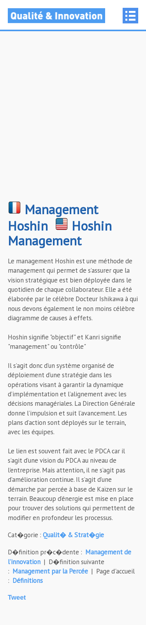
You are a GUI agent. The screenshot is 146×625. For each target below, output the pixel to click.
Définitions (27, 580)
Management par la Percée (50, 571)
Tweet (17, 597)
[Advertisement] (73, 120)
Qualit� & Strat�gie (73, 535)
